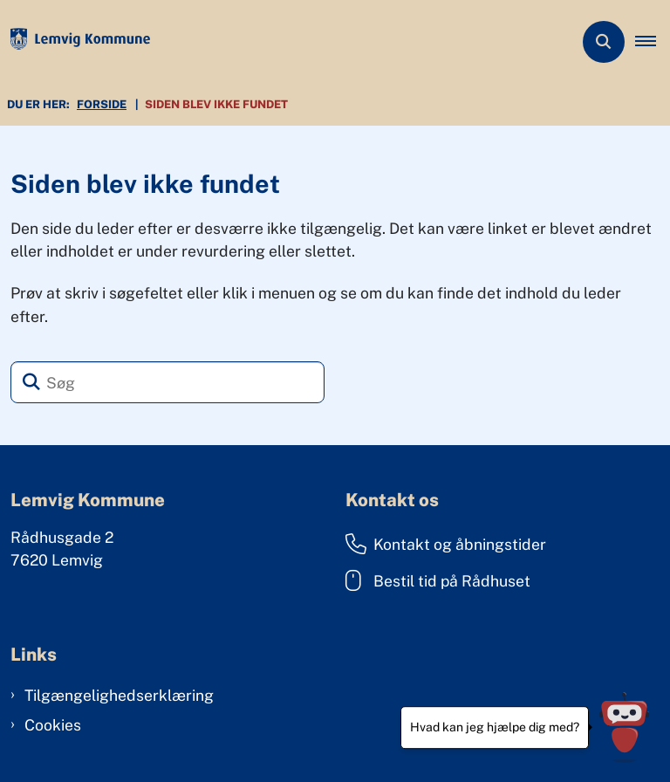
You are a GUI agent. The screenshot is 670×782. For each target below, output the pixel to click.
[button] (652, 42)
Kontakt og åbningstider (445, 543)
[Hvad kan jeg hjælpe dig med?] (624, 727)
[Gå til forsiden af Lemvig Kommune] (75, 42)
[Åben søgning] (604, 42)
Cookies (52, 725)
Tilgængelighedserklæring (119, 695)
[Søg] (167, 382)
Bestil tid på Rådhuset (437, 580)
